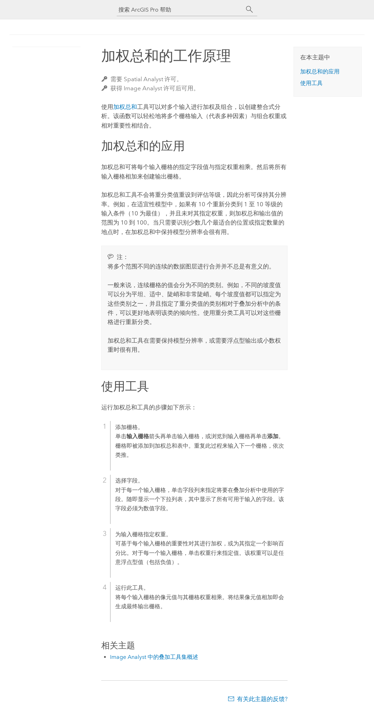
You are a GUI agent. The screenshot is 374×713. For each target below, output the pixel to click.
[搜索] (249, 9)
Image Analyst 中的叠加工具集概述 (154, 657)
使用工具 (311, 83)
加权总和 (125, 106)
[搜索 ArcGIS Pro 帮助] (180, 10)
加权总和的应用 (320, 71)
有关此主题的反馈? (262, 698)
